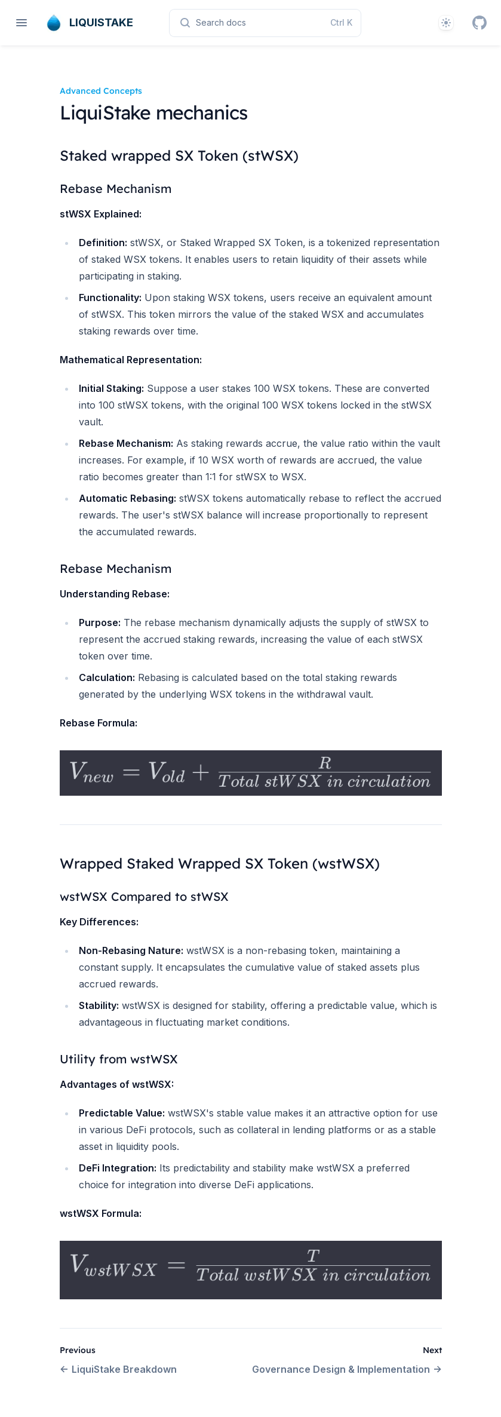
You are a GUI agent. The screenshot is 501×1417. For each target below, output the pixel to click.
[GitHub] (479, 23)
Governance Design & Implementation (347, 1369)
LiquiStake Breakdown (118, 1369)
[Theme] (446, 23)
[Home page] (88, 22)
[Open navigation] (21, 23)
